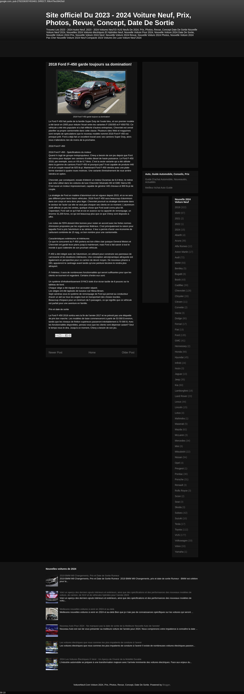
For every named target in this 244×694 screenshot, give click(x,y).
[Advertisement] (107, 48)
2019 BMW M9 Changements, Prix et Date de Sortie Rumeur (89, 575)
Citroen (178, 301)
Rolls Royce (181, 490)
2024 (177, 229)
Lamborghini (181, 390)
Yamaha (179, 551)
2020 (177, 213)
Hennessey (181, 346)
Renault (179, 485)
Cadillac (179, 285)
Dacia (178, 313)
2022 (177, 224)
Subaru (178, 512)
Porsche (179, 479)
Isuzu (177, 368)
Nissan (178, 457)
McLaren (179, 435)
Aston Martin (181, 251)
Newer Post (55, 352)
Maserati (179, 424)
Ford (177, 335)
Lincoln (178, 407)
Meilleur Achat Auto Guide (158, 187)
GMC (177, 340)
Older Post (128, 352)
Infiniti (178, 363)
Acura (178, 240)
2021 (177, 218)
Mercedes (180, 440)
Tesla (177, 524)
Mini (177, 446)
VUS (177, 535)
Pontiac (179, 474)
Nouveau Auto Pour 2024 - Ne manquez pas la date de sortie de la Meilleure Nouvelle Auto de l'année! (110, 626)
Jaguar (178, 374)
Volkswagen (181, 540)
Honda (178, 351)
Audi (177, 257)
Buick (178, 279)
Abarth (178, 235)
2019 (177, 207)
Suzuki (178, 518)
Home (92, 352)
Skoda (178, 507)
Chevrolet (180, 290)
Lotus (178, 413)
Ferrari (178, 324)
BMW (178, 262)
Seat (177, 501)
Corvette (179, 307)
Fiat (177, 329)
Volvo (178, 546)
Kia (176, 385)
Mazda (178, 429)
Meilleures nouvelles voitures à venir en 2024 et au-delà (87, 609)
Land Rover (181, 396)
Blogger (166, 685)
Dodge (178, 318)
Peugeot (179, 468)
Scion (178, 496)
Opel (177, 462)
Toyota (178, 529)
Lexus (178, 401)
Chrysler (179, 296)
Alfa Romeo (181, 246)
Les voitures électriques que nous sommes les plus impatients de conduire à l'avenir (101, 642)
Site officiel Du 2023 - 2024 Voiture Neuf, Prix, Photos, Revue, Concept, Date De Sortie (118, 18)
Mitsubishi (180, 451)
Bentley (179, 268)
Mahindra (180, 418)
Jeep (177, 379)
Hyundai (179, 357)
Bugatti (178, 274)
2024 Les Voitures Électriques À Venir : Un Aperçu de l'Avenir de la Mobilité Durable (100, 659)
